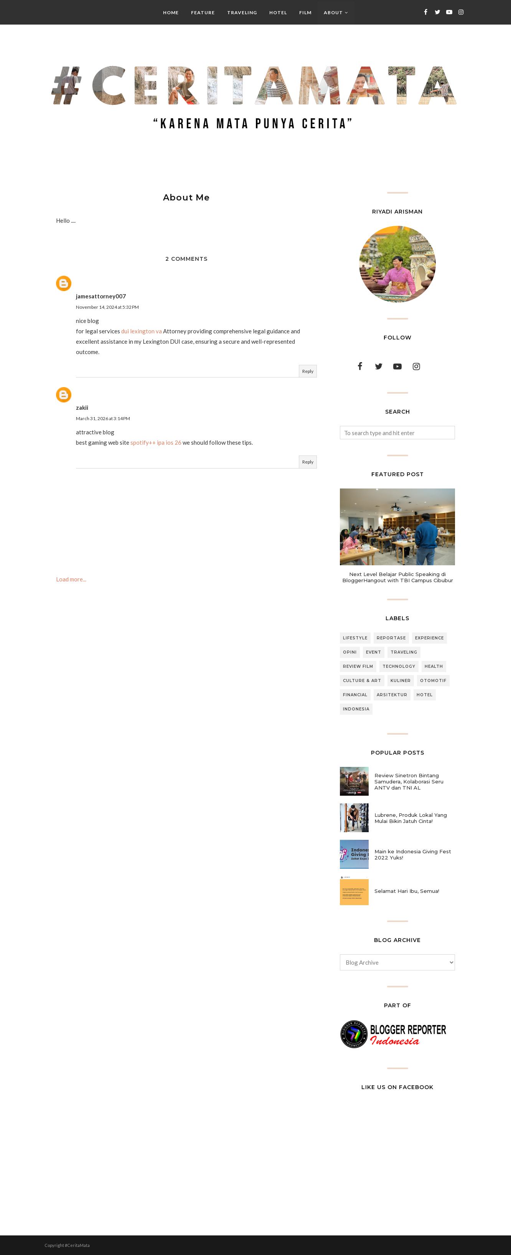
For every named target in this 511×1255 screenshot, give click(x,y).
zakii (82, 407)
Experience (429, 638)
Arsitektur (392, 694)
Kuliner (401, 680)
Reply (307, 371)
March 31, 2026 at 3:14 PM (103, 418)
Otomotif (433, 680)
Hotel (425, 694)
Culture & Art (362, 680)
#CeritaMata (77, 1245)
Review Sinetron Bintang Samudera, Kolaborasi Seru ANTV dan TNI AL (408, 781)
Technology (398, 666)
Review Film (358, 666)
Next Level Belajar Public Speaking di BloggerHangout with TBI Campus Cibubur (397, 577)
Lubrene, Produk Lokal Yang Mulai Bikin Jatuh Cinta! (410, 818)
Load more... (71, 579)
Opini (350, 652)
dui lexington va (141, 331)
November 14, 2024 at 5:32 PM (107, 307)
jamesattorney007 (101, 296)
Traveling (404, 652)
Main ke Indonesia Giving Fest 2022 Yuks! (412, 854)
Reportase (391, 638)
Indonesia (356, 709)
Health (434, 666)
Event (373, 652)
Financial (355, 694)
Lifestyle (355, 638)
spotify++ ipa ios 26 (155, 442)
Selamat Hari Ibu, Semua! (406, 891)
